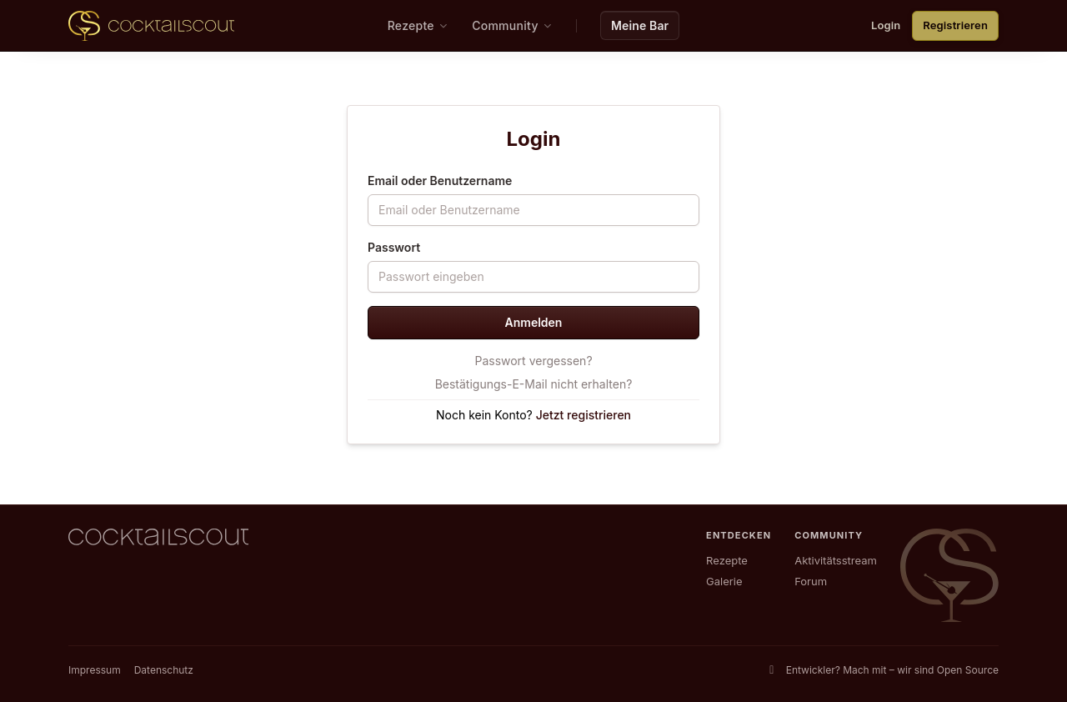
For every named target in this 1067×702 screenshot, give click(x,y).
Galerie (724, 581)
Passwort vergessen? (533, 361)
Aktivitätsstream (835, 560)
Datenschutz (163, 670)
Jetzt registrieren (583, 415)
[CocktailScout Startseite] (151, 26)
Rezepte (727, 560)
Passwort (394, 247)
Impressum (94, 670)
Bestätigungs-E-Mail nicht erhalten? (534, 384)
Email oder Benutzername (440, 180)
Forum (810, 581)
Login (885, 25)
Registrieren (955, 25)
